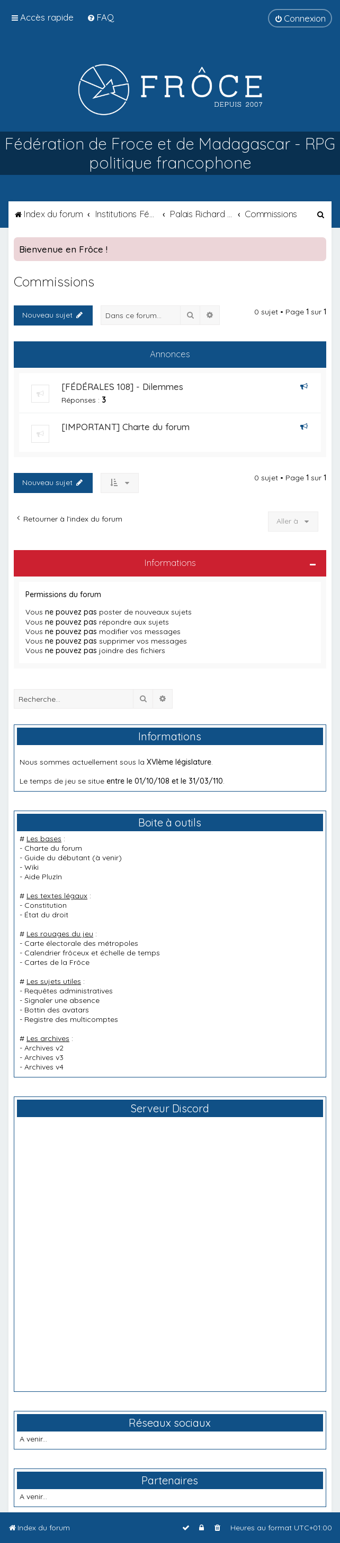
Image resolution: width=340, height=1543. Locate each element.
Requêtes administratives (68, 991)
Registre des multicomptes (71, 1019)
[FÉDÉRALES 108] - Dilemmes (122, 386)
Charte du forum (53, 848)
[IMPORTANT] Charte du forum (125, 426)
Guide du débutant (57, 857)
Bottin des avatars (56, 1010)
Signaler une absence (62, 1000)
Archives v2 (44, 1048)
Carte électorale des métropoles (81, 943)
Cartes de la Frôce (57, 962)
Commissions (54, 281)
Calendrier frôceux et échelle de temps (92, 953)
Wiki (31, 867)
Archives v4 (44, 1067)
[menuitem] (100, 17)
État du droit (46, 914)
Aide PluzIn (43, 876)
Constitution (45, 905)
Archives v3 (44, 1057)
